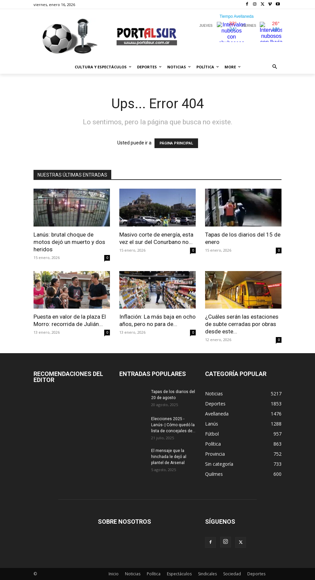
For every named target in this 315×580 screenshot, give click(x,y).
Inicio (114, 574)
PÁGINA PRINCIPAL (176, 143)
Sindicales (207, 574)
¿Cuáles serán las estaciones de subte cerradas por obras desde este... (241, 324)
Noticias (132, 574)
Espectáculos (179, 574)
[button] (275, 67)
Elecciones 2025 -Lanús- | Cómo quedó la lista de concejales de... (173, 424)
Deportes (256, 574)
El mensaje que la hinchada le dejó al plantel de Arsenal (168, 456)
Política (154, 574)
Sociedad (232, 574)
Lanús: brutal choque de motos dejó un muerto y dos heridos (69, 242)
